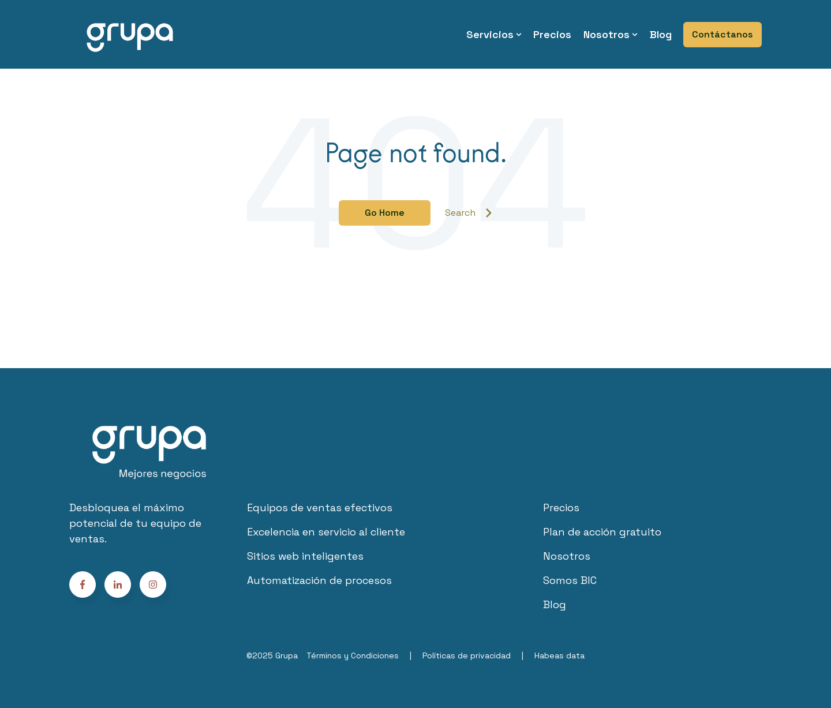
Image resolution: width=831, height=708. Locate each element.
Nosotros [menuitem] (606, 34)
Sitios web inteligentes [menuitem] (305, 556)
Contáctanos (722, 34)
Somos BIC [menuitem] (570, 580)
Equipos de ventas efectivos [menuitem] (319, 507)
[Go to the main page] (129, 34)
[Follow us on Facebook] (153, 584)
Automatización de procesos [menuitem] (319, 580)
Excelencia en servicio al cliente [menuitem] (326, 531)
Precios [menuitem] (552, 34)
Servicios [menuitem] (490, 34)
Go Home (385, 213)
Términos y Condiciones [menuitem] (352, 655)
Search (468, 213)
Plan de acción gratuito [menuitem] (602, 531)
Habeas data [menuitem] (559, 655)
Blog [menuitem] (661, 34)
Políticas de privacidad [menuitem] (466, 655)
